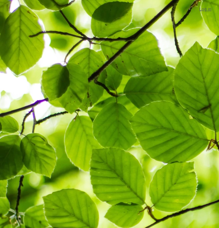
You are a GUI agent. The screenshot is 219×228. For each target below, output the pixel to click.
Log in (205, 9)
